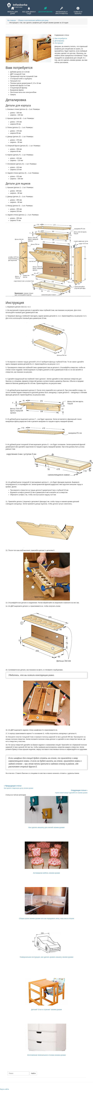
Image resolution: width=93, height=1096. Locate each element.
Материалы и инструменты (61, 10)
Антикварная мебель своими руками (46, 873)
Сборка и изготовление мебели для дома (33, 20)
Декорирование (45, 10)
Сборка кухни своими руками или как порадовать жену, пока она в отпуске (46, 918)
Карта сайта (4, 1089)
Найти (33, 1073)
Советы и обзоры (78, 10)
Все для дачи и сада (29, 10)
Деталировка (59, 41)
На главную (11, 20)
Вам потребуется (61, 38)
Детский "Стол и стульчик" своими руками (46, 1009)
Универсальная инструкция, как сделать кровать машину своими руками (46, 957)
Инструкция (59, 43)
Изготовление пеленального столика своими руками (46, 1055)
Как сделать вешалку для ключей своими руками (47, 827)
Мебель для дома (13, 10)
